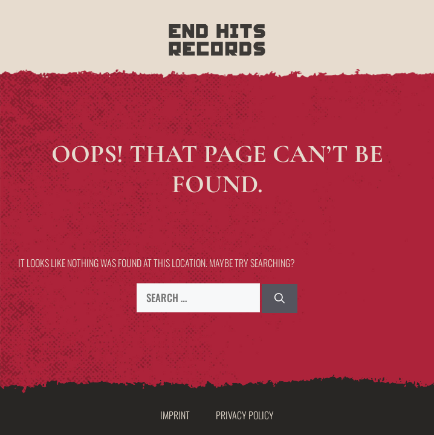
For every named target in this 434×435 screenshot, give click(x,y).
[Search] (279, 298)
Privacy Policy (245, 415)
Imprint (175, 415)
